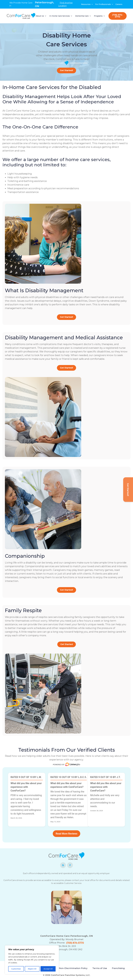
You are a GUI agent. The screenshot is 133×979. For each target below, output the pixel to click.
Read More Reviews (66, 833)
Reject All (32, 969)
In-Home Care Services (59, 16)
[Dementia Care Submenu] (90, 16)
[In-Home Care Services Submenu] (71, 16)
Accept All (48, 969)
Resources (86, 4)
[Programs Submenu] (104, 16)
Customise (16, 969)
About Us (40, 16)
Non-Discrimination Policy (73, 968)
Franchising (118, 968)
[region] (32, 959)
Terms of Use (99, 968)
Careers (118, 4)
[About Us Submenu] (45, 16)
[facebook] (70, 865)
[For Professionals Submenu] (112, 4)
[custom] (63, 865)
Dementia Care (82, 16)
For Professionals (103, 4)
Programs (98, 16)
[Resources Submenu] (92, 4)
